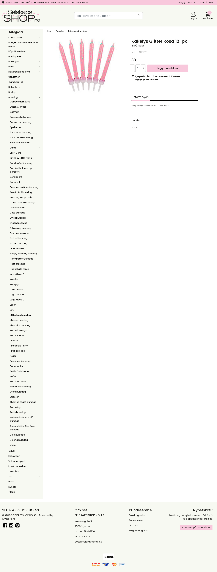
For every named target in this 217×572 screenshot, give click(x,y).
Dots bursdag (17, 212)
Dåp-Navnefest (17, 51)
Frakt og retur (137, 515)
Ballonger (13, 61)
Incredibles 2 (17, 274)
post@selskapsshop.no (88, 541)
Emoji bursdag (18, 217)
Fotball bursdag (18, 238)
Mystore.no (9, 519)
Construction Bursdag (22, 202)
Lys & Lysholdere (17, 466)
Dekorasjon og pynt (19, 71)
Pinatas (14, 340)
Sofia (13, 376)
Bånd (11, 66)
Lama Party (16, 289)
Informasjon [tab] (141, 97)
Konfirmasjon (15, 37)
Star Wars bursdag (20, 386)
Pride (11, 481)
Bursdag (13, 97)
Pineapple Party (19, 345)
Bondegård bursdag (21, 163)
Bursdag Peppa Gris (21, 197)
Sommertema (18, 381)
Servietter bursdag (20, 122)
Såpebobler (16, 366)
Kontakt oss (206, 2)
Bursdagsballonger (20, 117)
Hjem (49, 31)
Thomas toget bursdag (23, 401)
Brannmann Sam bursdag (24, 187)
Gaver (11, 450)
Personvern (136, 520)
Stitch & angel (18, 106)
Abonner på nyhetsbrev (196, 527)
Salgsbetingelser (139, 530)
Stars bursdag (18, 391)
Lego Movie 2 (17, 299)
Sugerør (14, 396)
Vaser (13, 445)
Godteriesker (17, 248)
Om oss (192, 2)
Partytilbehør (17, 335)
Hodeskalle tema (19, 269)
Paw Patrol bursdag (21, 192)
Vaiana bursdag (19, 439)
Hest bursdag (17, 263)
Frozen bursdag (18, 243)
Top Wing (15, 407)
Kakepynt (15, 284)
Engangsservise (18, 222)
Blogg (182, 2)
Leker (13, 304)
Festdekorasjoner (19, 233)
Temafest (14, 471)
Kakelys (14, 279)
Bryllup (12, 92)
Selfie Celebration (20, 371)
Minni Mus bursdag (20, 325)
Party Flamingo (18, 330)
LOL (12, 309)
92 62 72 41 (85, 536)
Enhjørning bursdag (20, 228)
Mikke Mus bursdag (20, 315)
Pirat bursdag (17, 350)
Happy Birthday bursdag (23, 253)
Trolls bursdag (18, 412)
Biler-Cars (15, 152)
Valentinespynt (16, 461)
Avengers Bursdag (20, 142)
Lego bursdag (17, 294)
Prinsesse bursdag (20, 361)
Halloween (14, 456)
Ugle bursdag (17, 434)
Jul (9, 476)
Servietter (14, 76)
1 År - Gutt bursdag (20, 132)
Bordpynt (15, 182)
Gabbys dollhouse (20, 101)
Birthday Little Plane (21, 157)
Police (13, 355)
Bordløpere (14, 56)
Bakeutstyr (14, 87)
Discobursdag (17, 207)
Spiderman (16, 127)
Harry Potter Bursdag (21, 258)
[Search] (108, 15)
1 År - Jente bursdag (21, 137)
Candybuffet (15, 81)
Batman (14, 111)
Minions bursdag (19, 320)
